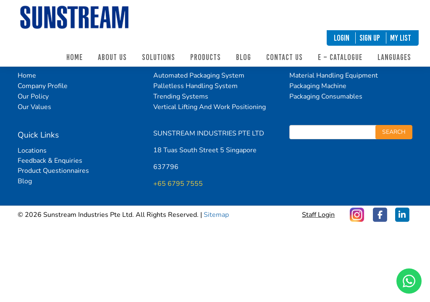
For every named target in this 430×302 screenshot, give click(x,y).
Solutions (158, 57)
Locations (32, 150)
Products (205, 57)
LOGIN (341, 38)
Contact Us (284, 57)
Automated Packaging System (198, 75)
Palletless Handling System (195, 86)
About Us (112, 57)
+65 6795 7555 (178, 183)
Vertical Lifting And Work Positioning (209, 107)
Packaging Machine (317, 86)
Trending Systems (180, 96)
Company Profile (43, 86)
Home (74, 57)
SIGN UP (369, 38)
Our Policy (33, 96)
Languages (394, 57)
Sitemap (216, 214)
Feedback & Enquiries (50, 160)
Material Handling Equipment (333, 75)
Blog (243, 57)
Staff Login (318, 214)
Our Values (34, 107)
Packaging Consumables (325, 96)
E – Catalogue (340, 57)
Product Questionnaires (53, 170)
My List (400, 38)
